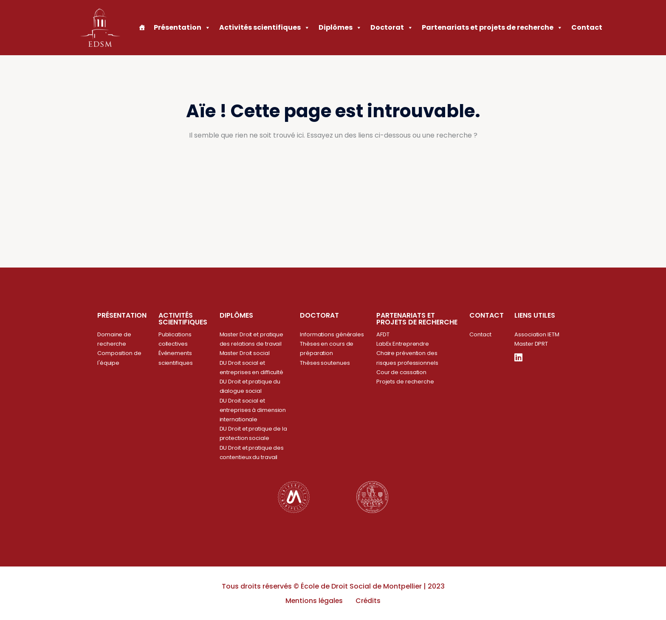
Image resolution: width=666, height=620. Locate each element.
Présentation (182, 27)
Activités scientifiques (264, 27)
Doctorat (391, 27)
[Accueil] (142, 27)
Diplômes (340, 27)
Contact (586, 27)
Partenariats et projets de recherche (492, 27)
